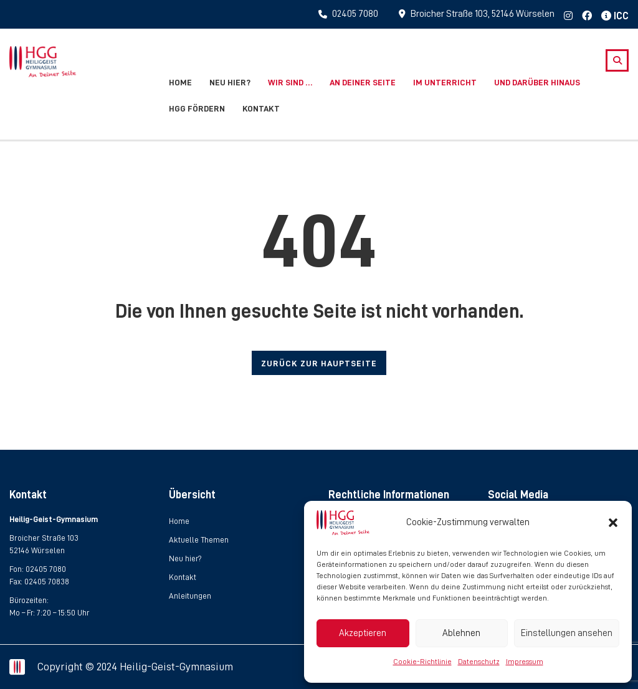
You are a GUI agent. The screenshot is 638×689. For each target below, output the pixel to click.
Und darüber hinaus (537, 82)
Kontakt (261, 108)
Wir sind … (290, 82)
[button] (613, 522)
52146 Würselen (36, 550)
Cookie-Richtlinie (422, 661)
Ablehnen (461, 633)
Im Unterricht (445, 82)
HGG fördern (197, 108)
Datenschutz (479, 661)
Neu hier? (229, 82)
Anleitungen (190, 596)
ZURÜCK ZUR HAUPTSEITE (319, 363)
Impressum (524, 661)
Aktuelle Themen (199, 540)
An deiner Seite (363, 82)
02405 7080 (46, 569)
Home (180, 82)
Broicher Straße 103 (43, 538)
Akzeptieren (362, 633)
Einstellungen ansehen (566, 633)
